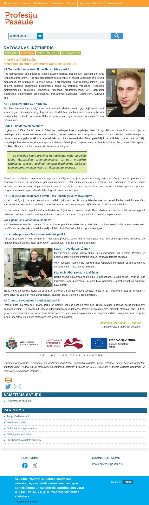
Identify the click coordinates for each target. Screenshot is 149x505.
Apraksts (11, 53)
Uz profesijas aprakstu (19, 400)
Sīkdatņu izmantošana (19, 434)
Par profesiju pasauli (18, 416)
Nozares (25, 3)
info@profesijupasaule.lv (107, 464)
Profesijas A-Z (114, 3)
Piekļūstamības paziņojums (22, 428)
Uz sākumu (10, 3)
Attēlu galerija (48, 53)
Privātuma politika (17, 422)
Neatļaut (115, 482)
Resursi (71, 3)
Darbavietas (41, 3)
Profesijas (57, 3)
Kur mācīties (71, 53)
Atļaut (128, 482)
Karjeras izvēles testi (91, 3)
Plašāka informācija (26, 501)
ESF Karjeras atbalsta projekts (24, 440)
